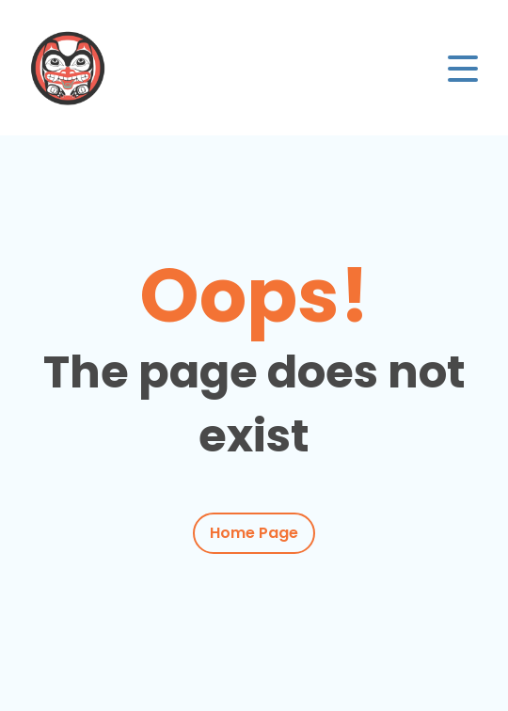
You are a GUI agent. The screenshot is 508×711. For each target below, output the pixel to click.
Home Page (254, 533)
